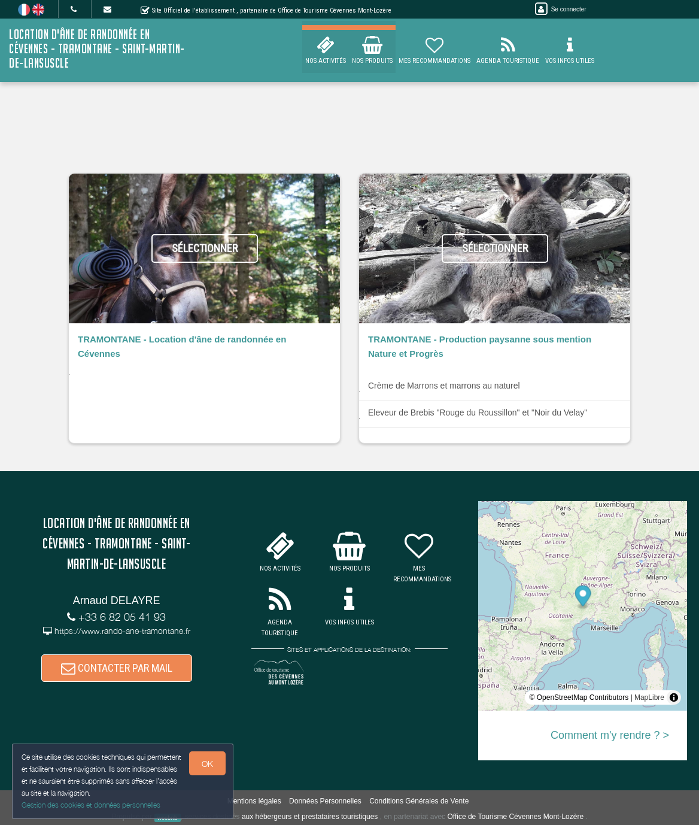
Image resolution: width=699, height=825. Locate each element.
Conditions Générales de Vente (419, 801)
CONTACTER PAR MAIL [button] (116, 668)
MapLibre (649, 697)
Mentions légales (254, 801)
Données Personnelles (325, 801)
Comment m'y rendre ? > (610, 735)
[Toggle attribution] (674, 697)
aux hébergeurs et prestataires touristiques (310, 816)
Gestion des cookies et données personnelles (91, 804)
